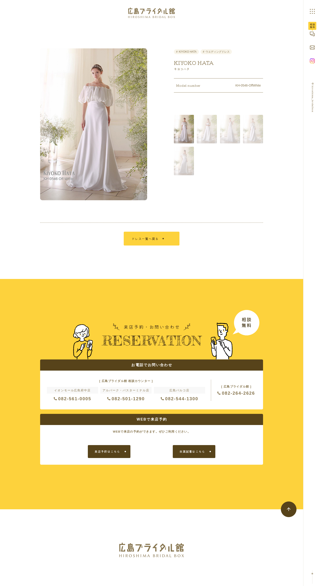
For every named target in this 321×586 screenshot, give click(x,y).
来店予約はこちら (107, 456)
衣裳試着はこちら (192, 456)
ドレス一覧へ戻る (149, 241)
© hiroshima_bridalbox (313, 97)
